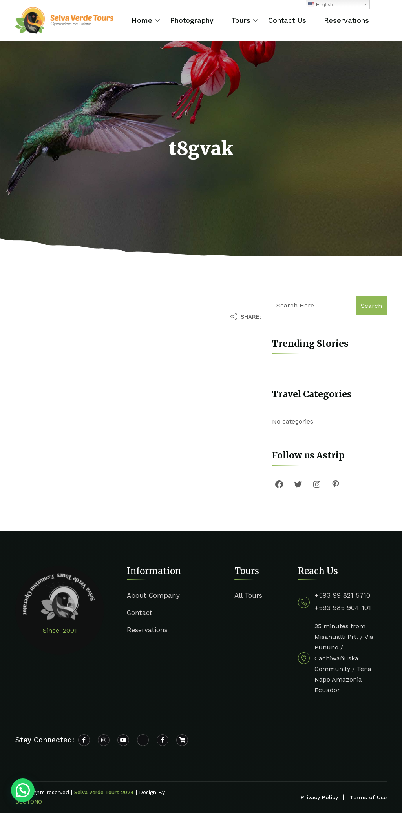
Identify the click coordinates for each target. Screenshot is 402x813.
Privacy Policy (319, 797)
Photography (192, 20)
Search (371, 305)
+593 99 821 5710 (342, 595)
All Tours (248, 595)
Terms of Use (368, 797)
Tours (240, 20)
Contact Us (287, 20)
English (320, 5)
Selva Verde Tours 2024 (104, 792)
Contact (139, 613)
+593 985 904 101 (342, 608)
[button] (23, 790)
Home (142, 20)
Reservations (346, 20)
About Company (153, 595)
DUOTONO (28, 802)
